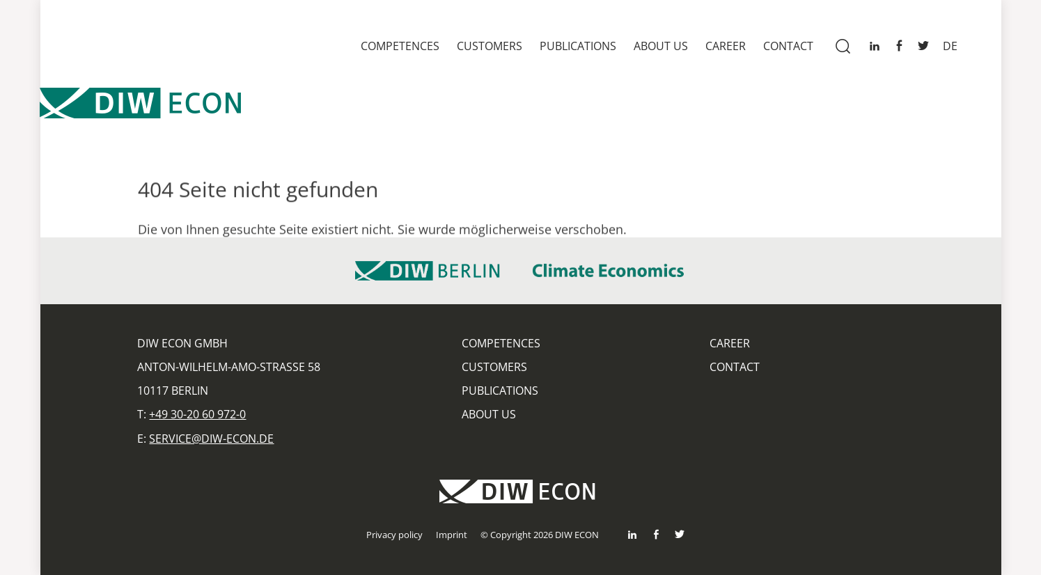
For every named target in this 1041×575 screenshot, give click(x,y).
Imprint (451, 534)
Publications (578, 46)
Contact (788, 46)
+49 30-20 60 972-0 (197, 414)
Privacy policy (394, 534)
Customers (489, 46)
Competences (400, 46)
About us (661, 46)
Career (725, 46)
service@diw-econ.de (211, 438)
